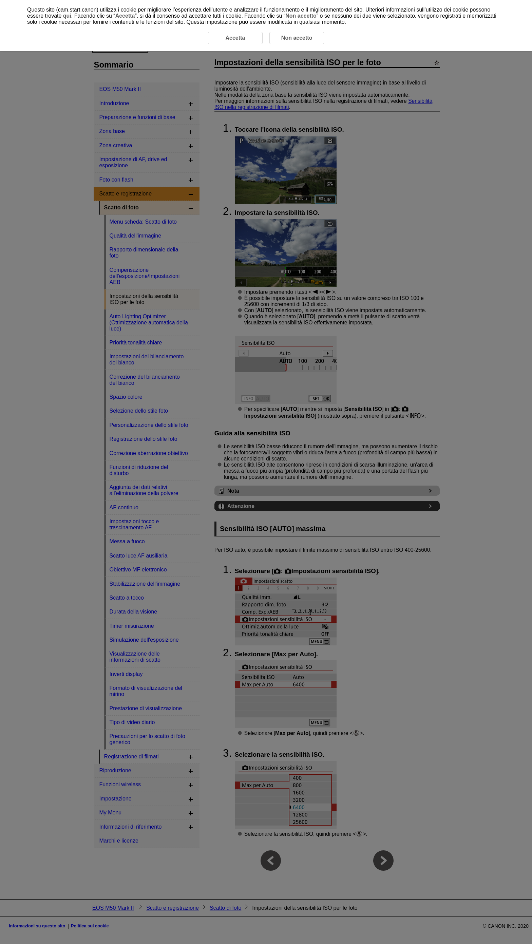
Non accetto (301, 16)
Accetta (125, 16)
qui (67, 16)
